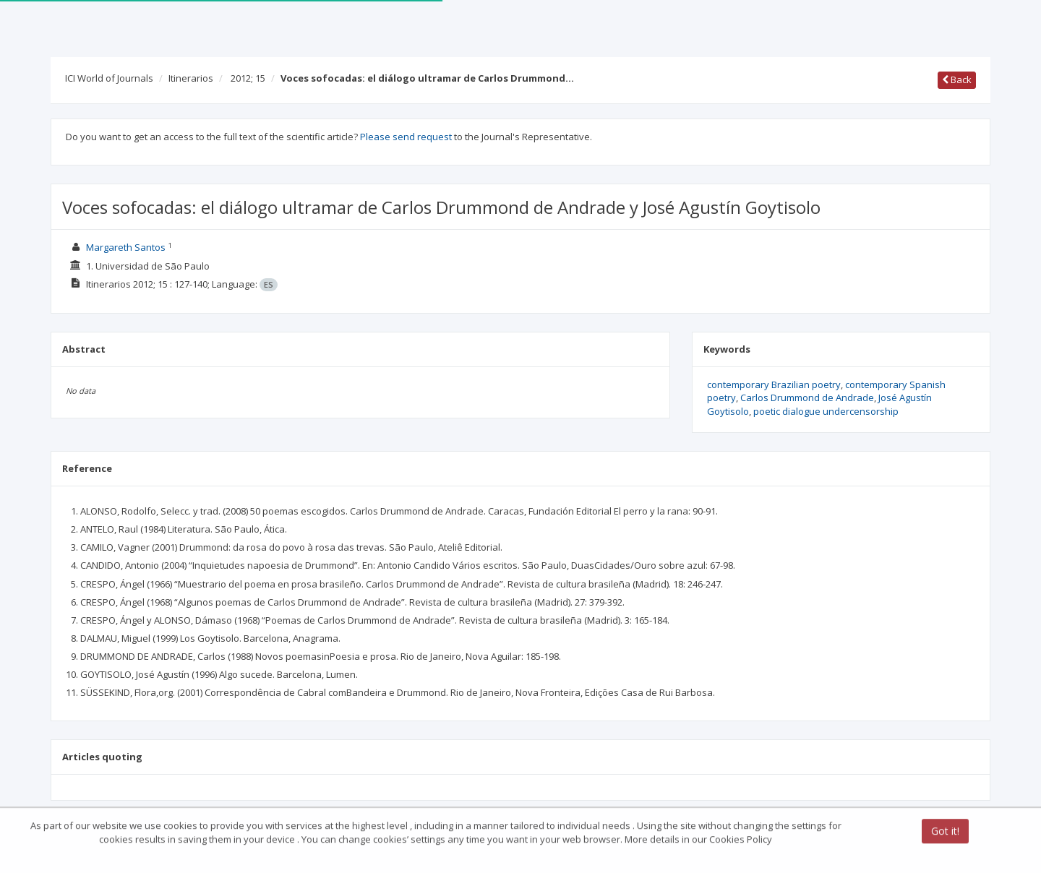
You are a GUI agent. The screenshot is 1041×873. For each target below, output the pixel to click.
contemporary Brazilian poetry (774, 384)
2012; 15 (248, 78)
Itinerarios (190, 78)
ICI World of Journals (109, 78)
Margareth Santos (126, 247)
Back (957, 79)
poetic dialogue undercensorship (826, 411)
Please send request (406, 136)
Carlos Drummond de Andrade (807, 397)
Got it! (945, 832)
